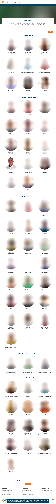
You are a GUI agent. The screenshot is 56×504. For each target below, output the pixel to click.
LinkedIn (53, 501)
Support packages (17, 2)
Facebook (49, 501)
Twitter (51, 501)
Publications (44, 2)
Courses (48, 2)
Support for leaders (33, 2)
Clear (50, 31)
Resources (52, 499)
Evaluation (38, 2)
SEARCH (53, 2)
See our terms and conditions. (34, 501)
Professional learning (25, 2)
